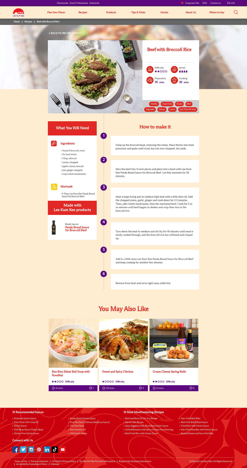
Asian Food (167, 104)
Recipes (83, 12)
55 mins (159, 388)
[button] (236, 12)
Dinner (162, 109)
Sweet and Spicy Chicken (117, 371)
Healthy (154, 104)
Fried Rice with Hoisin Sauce (195, 426)
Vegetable (150, 109)
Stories (164, 12)
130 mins (109, 388)
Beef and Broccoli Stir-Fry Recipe (141, 418)
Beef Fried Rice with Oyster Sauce (141, 433)
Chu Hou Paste (77, 426)
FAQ (204, 3)
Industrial (94, 3)
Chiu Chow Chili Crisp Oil (26, 422)
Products (111, 12)
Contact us (215, 3)
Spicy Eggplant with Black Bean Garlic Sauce (146, 426)
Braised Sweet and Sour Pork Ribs (197, 433)
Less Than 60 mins (188, 109)
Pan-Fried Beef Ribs (190, 418)
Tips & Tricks (138, 12)
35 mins (58, 388)
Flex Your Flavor (56, 12)
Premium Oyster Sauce (25, 418)
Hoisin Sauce (20, 426)
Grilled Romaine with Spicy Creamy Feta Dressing (149, 430)
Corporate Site (190, 3)
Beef (189, 104)
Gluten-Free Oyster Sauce (26, 433)
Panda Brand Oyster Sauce (82, 418)
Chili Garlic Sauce (78, 433)
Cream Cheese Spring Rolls (169, 371)
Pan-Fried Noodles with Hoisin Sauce (199, 430)
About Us (190, 12)
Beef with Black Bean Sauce (194, 422)
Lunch (172, 109)
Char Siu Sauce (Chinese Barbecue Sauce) (90, 422)
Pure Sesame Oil (78, 430)
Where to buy (216, 12)
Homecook (62, 3)
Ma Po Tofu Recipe (134, 422)
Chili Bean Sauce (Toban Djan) (28, 430)
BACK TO (56, 33)
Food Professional (79, 3)
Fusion (179, 104)
